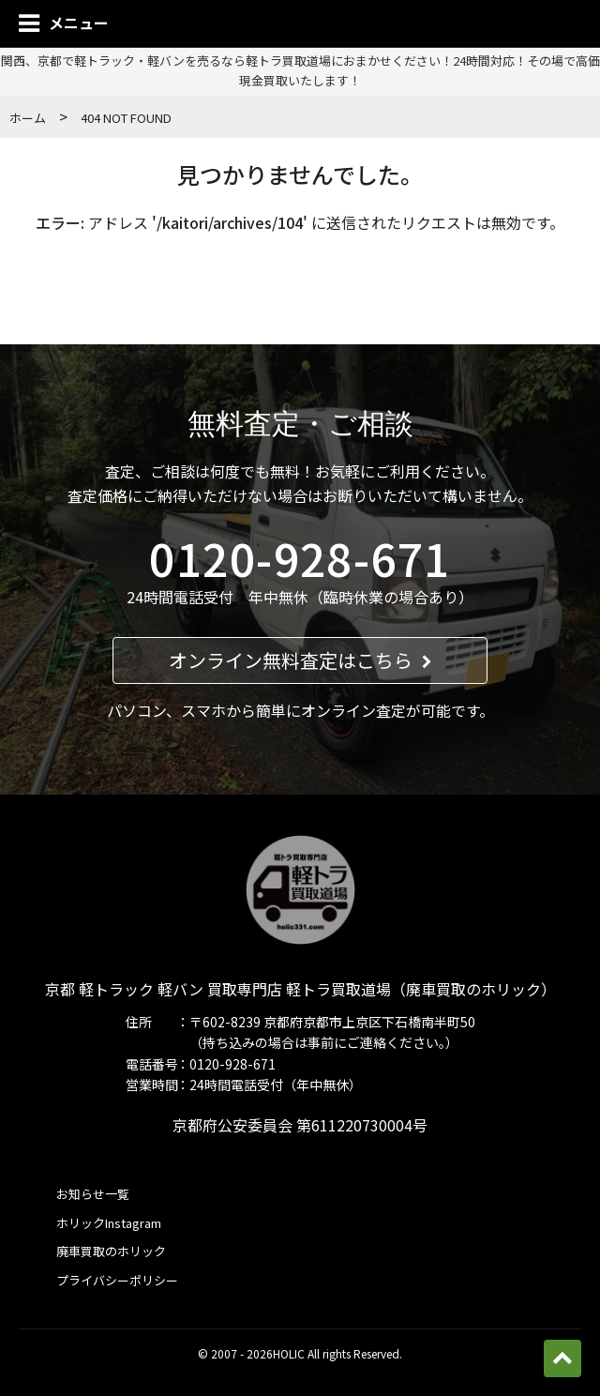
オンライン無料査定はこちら (300, 660)
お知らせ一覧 (92, 1194)
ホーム (27, 118)
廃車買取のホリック (111, 1251)
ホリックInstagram (108, 1223)
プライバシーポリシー (117, 1280)
